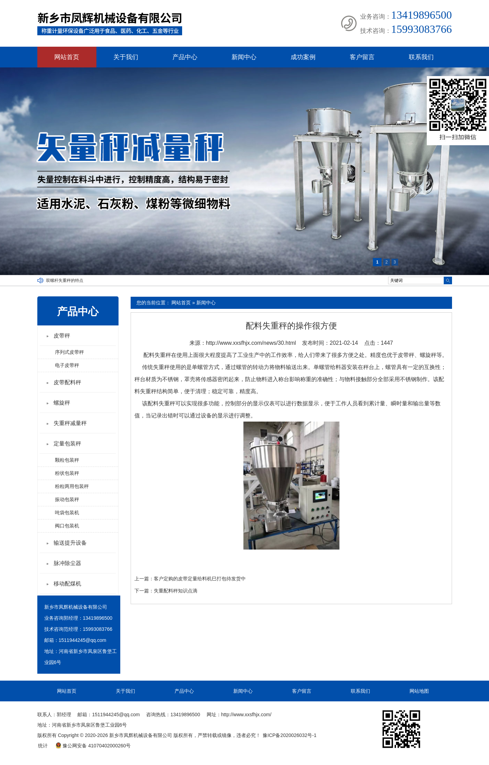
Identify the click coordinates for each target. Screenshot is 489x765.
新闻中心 (244, 57)
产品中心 (184, 57)
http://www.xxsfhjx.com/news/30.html (251, 343)
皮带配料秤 (67, 382)
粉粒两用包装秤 (72, 486)
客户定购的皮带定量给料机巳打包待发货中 (200, 578)
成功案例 (303, 57)
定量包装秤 (67, 443)
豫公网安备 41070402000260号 (93, 745)
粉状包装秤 (67, 473)
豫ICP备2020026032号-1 (290, 735)
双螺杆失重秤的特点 (64, 280)
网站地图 (419, 691)
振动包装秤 (67, 499)
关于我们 (125, 57)
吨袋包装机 (67, 512)
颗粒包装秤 (67, 460)
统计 (43, 745)
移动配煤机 (67, 584)
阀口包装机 (67, 525)
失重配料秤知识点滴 (175, 590)
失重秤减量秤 (70, 423)
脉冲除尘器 (67, 563)
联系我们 (421, 57)
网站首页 (66, 57)
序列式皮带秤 (69, 352)
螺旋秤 (62, 403)
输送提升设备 (70, 543)
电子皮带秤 (67, 365)
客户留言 (362, 57)
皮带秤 (62, 336)
